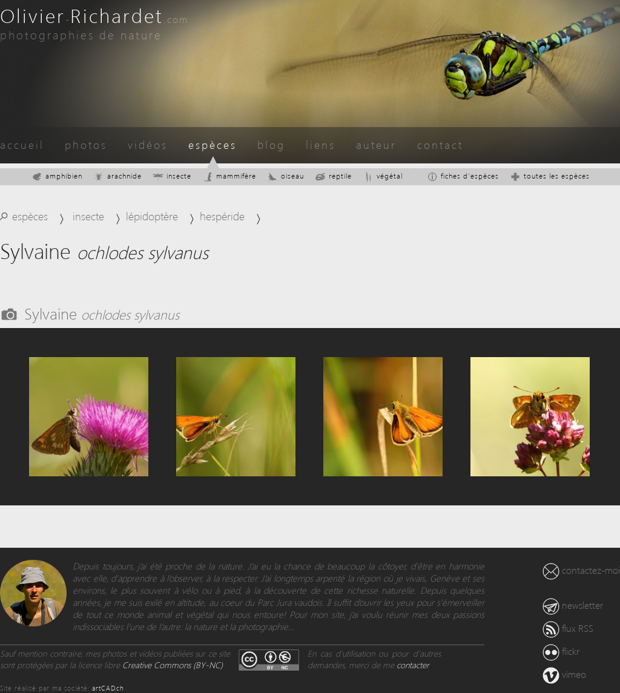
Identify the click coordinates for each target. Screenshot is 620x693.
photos (86, 144)
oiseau (285, 175)
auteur (376, 144)
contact (440, 144)
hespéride (222, 215)
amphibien (56, 175)
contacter (413, 665)
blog (271, 144)
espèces (212, 144)
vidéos (148, 144)
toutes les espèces (550, 175)
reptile (333, 175)
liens (320, 144)
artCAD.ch (108, 688)
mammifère (229, 175)
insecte (172, 175)
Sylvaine (101, 313)
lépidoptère (152, 215)
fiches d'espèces (463, 175)
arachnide (117, 175)
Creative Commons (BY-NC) (172, 665)
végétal (383, 175)
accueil (22, 144)
